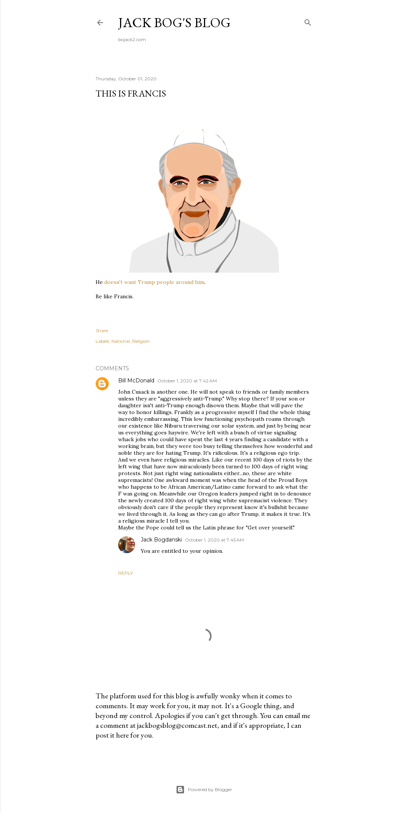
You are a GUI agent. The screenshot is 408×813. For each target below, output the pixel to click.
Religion (141, 341)
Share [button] (102, 330)
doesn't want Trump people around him (154, 282)
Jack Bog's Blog (174, 22)
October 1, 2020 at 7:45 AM (214, 540)
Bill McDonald (136, 380)
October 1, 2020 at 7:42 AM (187, 380)
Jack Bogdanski (161, 539)
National (120, 341)
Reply (125, 573)
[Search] (307, 21)
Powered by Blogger (204, 789)
